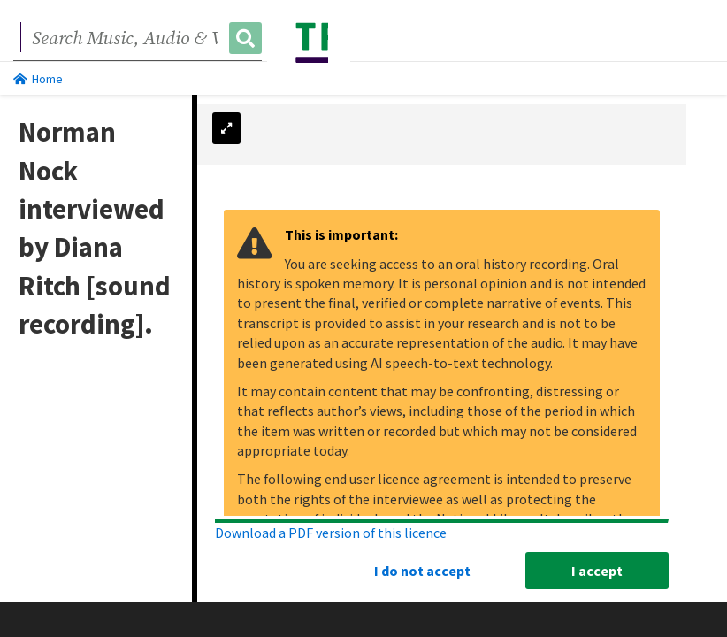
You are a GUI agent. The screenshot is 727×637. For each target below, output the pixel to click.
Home (38, 79)
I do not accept (422, 570)
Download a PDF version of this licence (331, 532)
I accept (597, 570)
